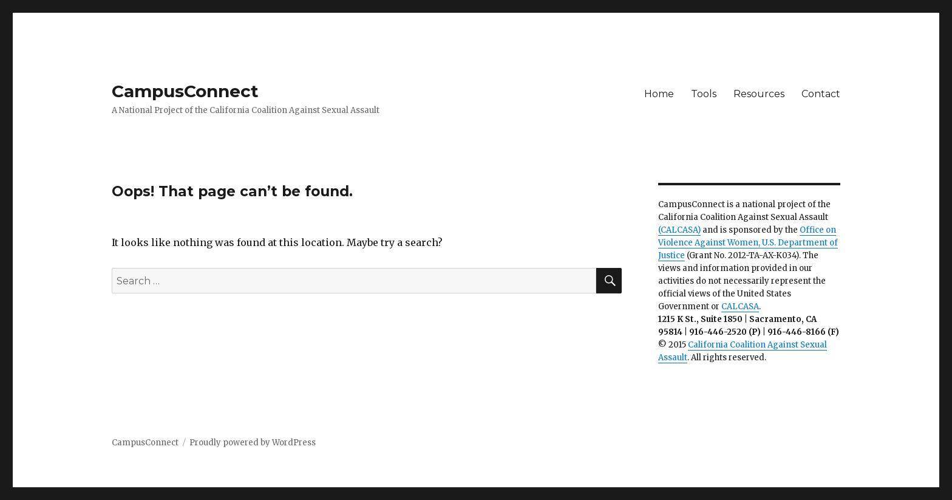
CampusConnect (185, 91)
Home (659, 94)
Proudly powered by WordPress (252, 442)
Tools (703, 94)
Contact (820, 94)
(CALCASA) (679, 230)
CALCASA (740, 306)
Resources (758, 94)
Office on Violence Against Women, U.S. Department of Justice (748, 243)
